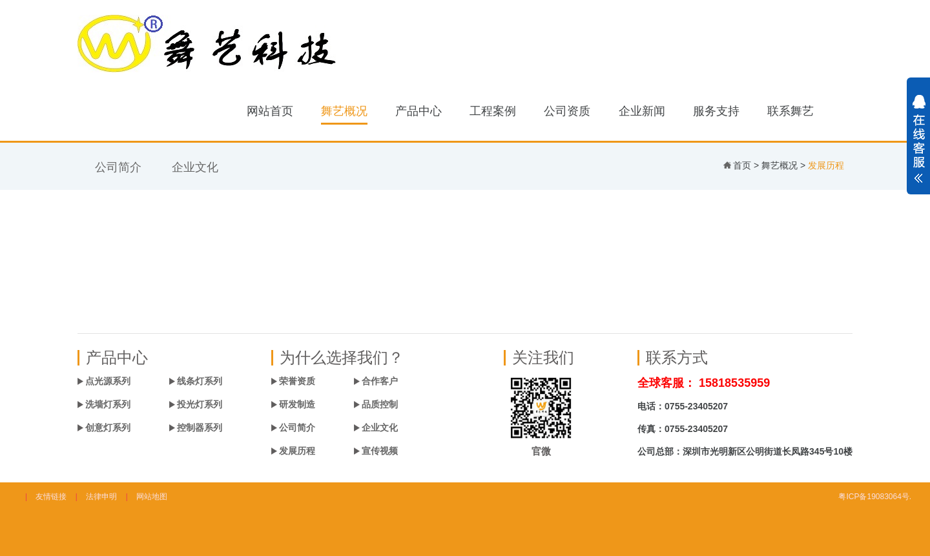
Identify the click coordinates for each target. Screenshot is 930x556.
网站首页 (270, 111)
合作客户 (380, 381)
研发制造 (297, 404)
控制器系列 (199, 427)
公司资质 (567, 111)
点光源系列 (107, 381)
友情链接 (51, 496)
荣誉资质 (297, 381)
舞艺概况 (344, 111)
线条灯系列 (199, 381)
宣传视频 (380, 451)
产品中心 (418, 111)
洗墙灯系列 (107, 404)
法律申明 (101, 496)
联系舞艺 (790, 111)
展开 (918, 146)
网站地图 (151, 496)
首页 (742, 165)
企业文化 (195, 167)
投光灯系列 (199, 404)
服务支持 (716, 111)
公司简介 (118, 167)
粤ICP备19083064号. (874, 496)
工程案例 (493, 111)
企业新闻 (642, 111)
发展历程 (297, 451)
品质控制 (380, 404)
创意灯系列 (107, 427)
